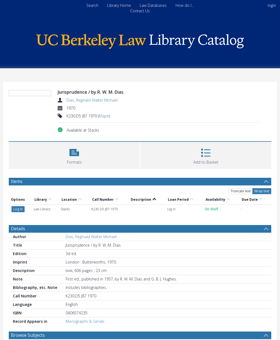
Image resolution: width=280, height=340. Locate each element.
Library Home (119, 5)
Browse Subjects (28, 335)
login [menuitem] (272, 5)
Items (16, 181)
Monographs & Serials (85, 321)
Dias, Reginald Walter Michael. (92, 100)
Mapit (104, 116)
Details (18, 229)
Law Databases (153, 5)
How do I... (185, 5)
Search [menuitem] (92, 5)
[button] (74, 155)
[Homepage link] (140, 40)
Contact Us (140, 10)
